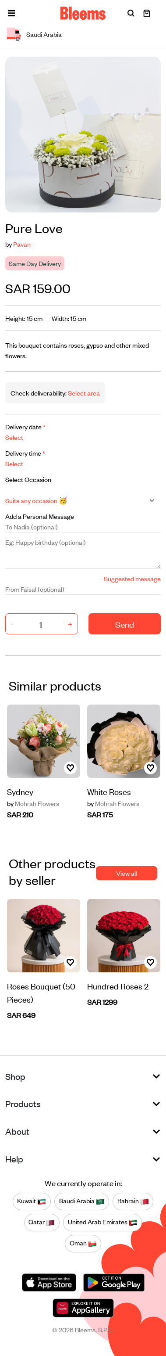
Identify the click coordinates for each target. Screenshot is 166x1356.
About (17, 1131)
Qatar (41, 1222)
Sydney (20, 791)
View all (126, 873)
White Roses (109, 791)
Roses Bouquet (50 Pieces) (41, 992)
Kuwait (31, 1201)
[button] (11, 13)
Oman (83, 1243)
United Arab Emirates (103, 1222)
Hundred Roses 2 (117, 985)
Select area (83, 392)
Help (14, 1159)
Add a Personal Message (39, 516)
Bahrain (133, 1201)
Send (124, 624)
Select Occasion (28, 479)
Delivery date (25, 426)
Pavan (22, 243)
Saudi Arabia (82, 1201)
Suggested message (132, 578)
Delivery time (25, 452)
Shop (15, 1076)
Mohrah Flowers (33, 803)
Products (23, 1103)
